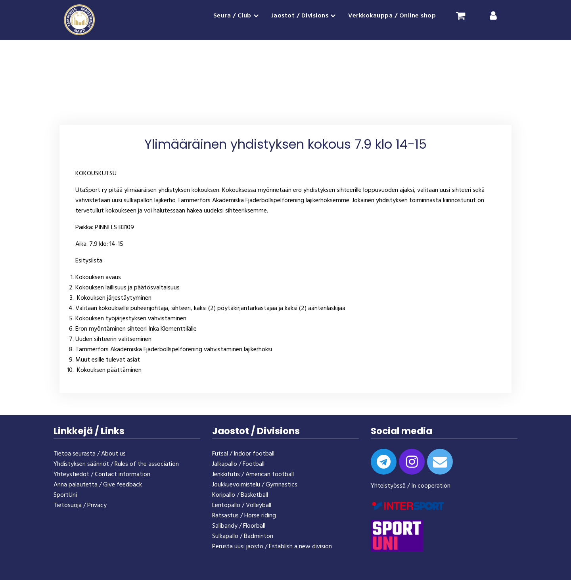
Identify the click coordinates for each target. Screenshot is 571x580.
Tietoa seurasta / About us (90, 454)
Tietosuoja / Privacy (80, 505)
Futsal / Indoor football (243, 454)
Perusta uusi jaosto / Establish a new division (272, 547)
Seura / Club (232, 16)
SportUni (65, 495)
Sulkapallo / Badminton (242, 536)
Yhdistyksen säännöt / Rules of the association (116, 464)
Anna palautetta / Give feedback (98, 485)
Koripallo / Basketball (240, 495)
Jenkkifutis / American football (253, 474)
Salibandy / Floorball (238, 526)
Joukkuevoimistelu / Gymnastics (254, 485)
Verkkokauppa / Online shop (392, 16)
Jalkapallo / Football (238, 464)
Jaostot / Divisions (300, 16)
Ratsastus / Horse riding (244, 516)
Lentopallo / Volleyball (241, 505)
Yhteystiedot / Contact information (102, 474)
